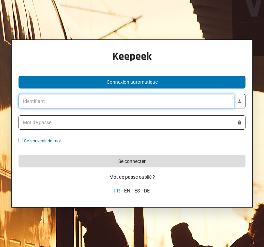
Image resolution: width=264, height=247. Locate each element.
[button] (132, 82)
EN (127, 190)
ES (137, 190)
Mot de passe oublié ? (132, 177)
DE (147, 190)
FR (117, 190)
